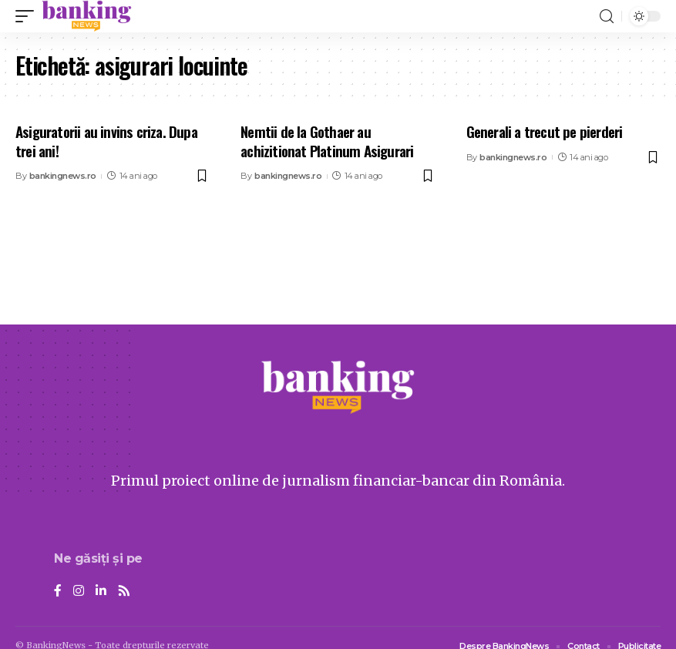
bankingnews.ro (62, 175)
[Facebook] (58, 591)
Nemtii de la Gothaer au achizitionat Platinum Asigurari (326, 140)
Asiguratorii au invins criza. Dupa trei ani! (106, 140)
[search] (606, 17)
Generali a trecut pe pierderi (544, 131)
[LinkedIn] (101, 591)
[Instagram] (78, 591)
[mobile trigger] (28, 16)
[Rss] (124, 591)
